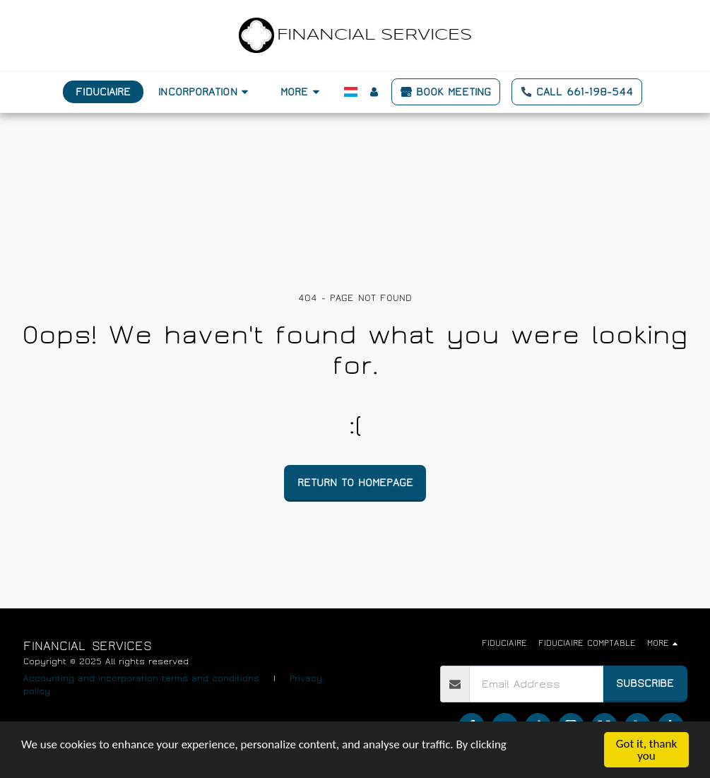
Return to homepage (355, 482)
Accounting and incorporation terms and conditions (141, 678)
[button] (206, 92)
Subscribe (645, 683)
